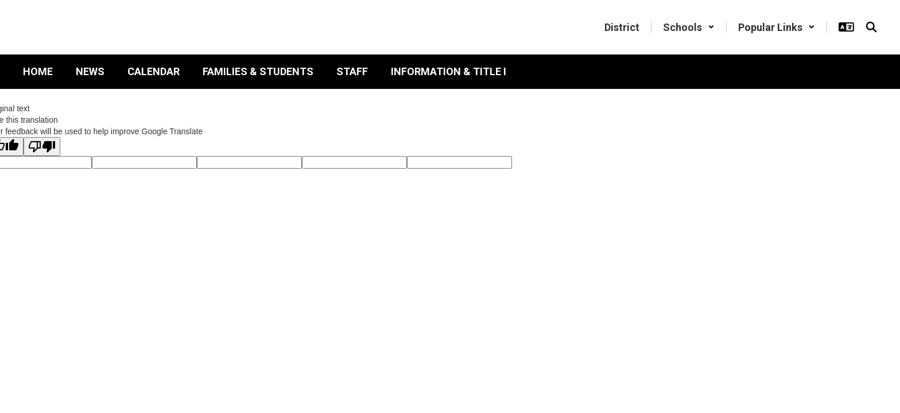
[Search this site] (871, 27)
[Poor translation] (42, 146)
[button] (689, 27)
